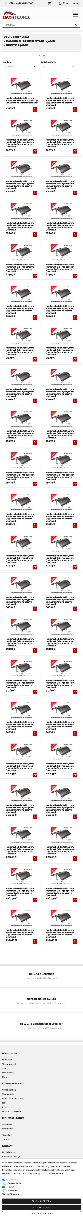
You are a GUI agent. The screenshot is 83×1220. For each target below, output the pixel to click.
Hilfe (4, 1103)
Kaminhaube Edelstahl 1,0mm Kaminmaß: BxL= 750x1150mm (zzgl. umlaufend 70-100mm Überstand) (20, 268)
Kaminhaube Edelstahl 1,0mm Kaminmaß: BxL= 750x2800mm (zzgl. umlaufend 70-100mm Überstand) (60, 933)
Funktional (12, 1190)
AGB (4, 1068)
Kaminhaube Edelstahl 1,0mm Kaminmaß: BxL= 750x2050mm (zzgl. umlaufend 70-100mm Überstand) (20, 642)
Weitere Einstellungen (12, 1194)
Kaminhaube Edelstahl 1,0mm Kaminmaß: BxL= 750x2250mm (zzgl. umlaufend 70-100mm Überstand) (20, 725)
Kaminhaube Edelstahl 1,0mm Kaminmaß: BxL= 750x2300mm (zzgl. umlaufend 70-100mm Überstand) (60, 725)
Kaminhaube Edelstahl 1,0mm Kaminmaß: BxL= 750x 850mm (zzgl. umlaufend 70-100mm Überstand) (20, 143)
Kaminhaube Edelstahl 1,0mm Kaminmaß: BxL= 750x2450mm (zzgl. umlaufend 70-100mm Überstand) (20, 808)
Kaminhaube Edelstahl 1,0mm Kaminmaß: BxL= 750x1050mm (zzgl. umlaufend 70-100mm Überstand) (20, 226)
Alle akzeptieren (41, 1201)
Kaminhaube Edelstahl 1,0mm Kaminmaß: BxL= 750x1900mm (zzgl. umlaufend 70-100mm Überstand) (60, 559)
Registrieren (7, 1129)
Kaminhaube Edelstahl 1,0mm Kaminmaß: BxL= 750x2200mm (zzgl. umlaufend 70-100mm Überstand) (60, 683)
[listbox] (21, 86)
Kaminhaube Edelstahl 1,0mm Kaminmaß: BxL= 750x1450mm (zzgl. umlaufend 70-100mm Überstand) (20, 392)
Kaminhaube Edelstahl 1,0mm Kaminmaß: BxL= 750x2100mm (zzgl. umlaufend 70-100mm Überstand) (60, 642)
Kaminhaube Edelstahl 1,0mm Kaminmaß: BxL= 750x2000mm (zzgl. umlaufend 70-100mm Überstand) (60, 600)
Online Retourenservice (12, 1098)
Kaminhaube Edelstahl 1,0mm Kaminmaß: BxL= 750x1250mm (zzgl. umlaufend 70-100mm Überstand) (20, 309)
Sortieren (7, 62)
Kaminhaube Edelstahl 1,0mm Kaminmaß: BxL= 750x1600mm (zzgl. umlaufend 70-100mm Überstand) (60, 434)
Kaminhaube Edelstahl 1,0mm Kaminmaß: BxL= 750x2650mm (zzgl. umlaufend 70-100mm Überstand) (20, 891)
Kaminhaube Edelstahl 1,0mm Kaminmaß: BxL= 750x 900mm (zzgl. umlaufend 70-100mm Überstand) (60, 143)
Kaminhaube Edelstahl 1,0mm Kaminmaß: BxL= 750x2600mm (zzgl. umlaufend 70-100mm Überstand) (60, 850)
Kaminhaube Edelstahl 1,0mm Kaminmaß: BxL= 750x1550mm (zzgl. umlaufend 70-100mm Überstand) (20, 434)
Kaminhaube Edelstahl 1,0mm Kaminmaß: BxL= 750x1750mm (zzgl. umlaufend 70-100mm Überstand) (20, 517)
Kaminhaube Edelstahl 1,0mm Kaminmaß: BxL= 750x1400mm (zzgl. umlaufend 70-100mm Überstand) (60, 351)
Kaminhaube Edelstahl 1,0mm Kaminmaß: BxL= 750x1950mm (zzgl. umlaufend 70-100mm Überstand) (20, 600)
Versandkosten (9, 1090)
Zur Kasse (6, 1139)
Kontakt (5, 1077)
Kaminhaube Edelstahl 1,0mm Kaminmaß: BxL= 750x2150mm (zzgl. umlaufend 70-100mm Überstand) (20, 683)
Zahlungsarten (8, 1094)
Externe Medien (15, 1183)
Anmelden (7, 1124)
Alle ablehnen (41, 1207)
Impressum (7, 1060)
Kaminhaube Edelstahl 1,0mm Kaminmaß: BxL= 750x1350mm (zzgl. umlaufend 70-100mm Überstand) (20, 351)
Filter (41, 55)
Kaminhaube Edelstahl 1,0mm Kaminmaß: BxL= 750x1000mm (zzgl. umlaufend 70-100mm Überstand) (60, 184)
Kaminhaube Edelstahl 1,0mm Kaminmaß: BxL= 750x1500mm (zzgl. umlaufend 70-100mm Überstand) (60, 392)
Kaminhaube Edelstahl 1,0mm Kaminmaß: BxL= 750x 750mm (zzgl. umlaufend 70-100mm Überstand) (22, 100)
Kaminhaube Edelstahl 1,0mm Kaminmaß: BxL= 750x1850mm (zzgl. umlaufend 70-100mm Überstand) (20, 559)
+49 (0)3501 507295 (24, 3)
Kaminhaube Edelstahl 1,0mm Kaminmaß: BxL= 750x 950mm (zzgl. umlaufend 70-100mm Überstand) (20, 184)
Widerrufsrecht (9, 1064)
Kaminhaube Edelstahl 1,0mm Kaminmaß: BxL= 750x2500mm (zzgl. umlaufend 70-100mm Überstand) (60, 808)
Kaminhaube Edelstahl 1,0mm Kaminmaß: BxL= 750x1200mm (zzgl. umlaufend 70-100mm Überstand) (60, 268)
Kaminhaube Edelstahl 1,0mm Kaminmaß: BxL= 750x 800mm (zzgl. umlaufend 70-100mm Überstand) (60, 101)
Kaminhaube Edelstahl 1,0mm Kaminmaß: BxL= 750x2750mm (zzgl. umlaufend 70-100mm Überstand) (20, 933)
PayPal (11, 1187)
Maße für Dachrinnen (11, 1111)
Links (4, 1107)
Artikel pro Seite (48, 62)
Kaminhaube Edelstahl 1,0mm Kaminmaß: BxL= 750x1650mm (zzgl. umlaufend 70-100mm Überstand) (20, 476)
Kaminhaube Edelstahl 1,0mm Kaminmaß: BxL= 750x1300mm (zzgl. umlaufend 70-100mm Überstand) (60, 309)
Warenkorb (7, 1135)
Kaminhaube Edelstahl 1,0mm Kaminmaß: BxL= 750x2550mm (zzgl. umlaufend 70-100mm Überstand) (20, 850)
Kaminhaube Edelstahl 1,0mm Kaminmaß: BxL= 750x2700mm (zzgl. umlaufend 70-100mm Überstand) (60, 891)
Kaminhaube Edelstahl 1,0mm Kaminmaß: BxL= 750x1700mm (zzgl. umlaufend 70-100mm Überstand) (60, 476)
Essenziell (12, 1180)
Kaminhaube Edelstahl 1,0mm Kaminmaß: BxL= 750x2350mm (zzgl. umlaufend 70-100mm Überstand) (20, 767)
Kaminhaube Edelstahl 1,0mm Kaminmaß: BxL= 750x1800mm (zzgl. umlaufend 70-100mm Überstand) (60, 517)
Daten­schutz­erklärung (30, 1174)
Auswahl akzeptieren (41, 1214)
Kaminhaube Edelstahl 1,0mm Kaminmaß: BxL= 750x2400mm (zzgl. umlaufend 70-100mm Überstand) (60, 767)
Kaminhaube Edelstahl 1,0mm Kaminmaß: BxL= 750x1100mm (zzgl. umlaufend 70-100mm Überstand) (60, 226)
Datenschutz (7, 1073)
